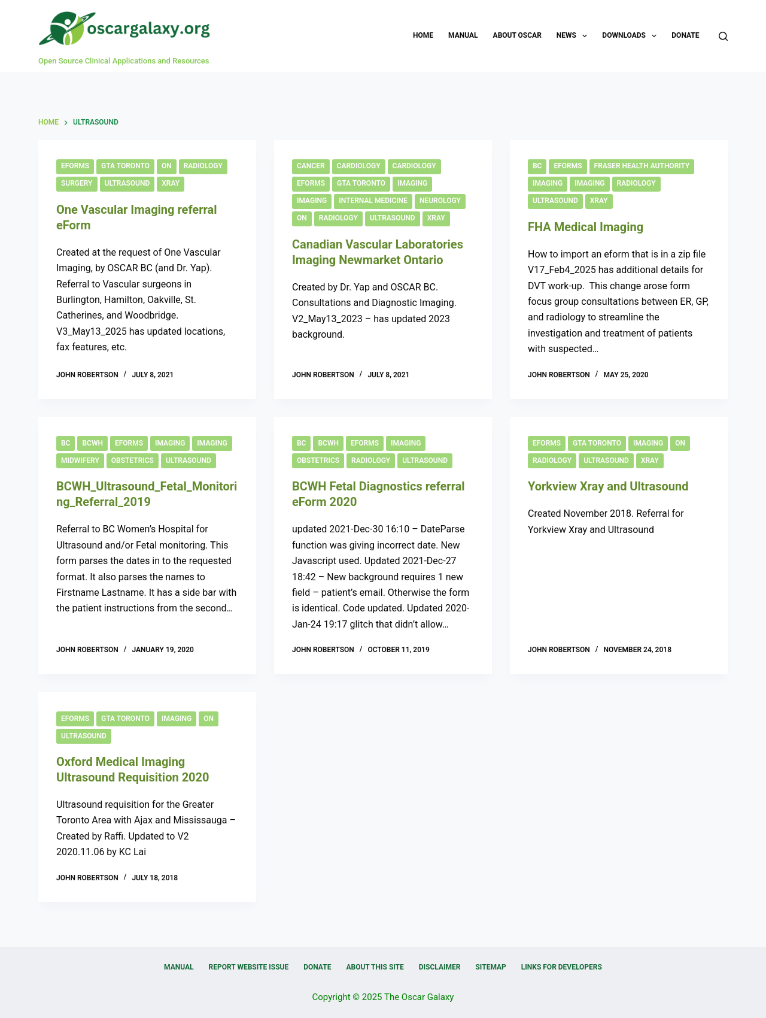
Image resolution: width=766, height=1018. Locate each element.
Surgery (77, 183)
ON (167, 166)
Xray (171, 183)
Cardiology (359, 166)
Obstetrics (132, 460)
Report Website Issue (249, 967)
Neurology (440, 200)
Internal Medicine (373, 200)
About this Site (374, 967)
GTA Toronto (125, 166)
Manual (463, 35)
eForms (75, 166)
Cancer (311, 166)
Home (423, 35)
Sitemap (490, 967)
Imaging (412, 183)
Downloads (631, 36)
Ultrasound (127, 183)
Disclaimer (440, 967)
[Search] (723, 36)
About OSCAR (517, 35)
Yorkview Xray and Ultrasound (608, 486)
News (574, 36)
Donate (685, 35)
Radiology (203, 166)
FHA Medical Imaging (585, 227)
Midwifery (80, 460)
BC (537, 166)
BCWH (92, 443)
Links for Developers (561, 967)
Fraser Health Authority (642, 166)
